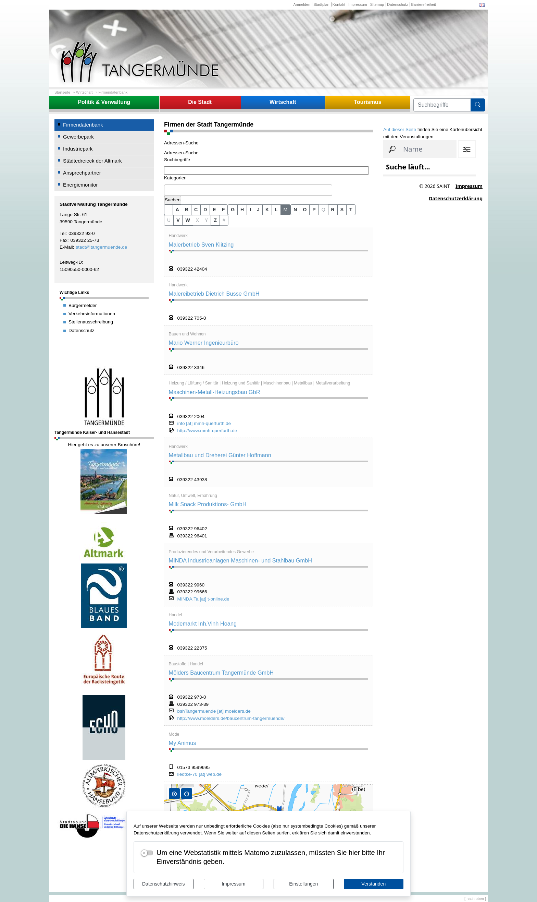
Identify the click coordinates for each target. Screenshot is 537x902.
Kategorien (175, 177)
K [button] (267, 209)
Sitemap (377, 4)
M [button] (286, 209)
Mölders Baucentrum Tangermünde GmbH (221, 672)
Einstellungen (303, 884)
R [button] (333, 209)
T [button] (350, 209)
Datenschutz (397, 4)
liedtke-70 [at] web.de (199, 774)
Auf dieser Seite (399, 129)
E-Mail (66, 247)
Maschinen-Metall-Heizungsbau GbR (214, 392)
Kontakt (339, 4)
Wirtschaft (84, 92)
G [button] (233, 209)
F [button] (223, 209)
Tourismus (367, 102)
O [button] (305, 209)
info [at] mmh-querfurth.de (204, 423)
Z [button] (215, 220)
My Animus (182, 743)
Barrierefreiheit (423, 4)
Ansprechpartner (82, 173)
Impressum (233, 884)
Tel (62, 233)
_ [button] (168, 209)
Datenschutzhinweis (163, 884)
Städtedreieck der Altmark (92, 161)
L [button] (276, 209)
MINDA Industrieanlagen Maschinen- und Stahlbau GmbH (240, 560)
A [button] (177, 209)
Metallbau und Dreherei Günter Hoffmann (220, 455)
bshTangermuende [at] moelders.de (214, 711)
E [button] (214, 209)
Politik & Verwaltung (104, 102)
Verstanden (373, 884)
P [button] (313, 209)
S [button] (342, 209)
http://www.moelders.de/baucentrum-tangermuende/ (231, 718)
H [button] (242, 209)
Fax (63, 240)
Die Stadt (200, 102)
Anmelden (301, 4)
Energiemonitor (80, 185)
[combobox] (248, 190)
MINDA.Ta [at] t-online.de (203, 599)
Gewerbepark (78, 137)
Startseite (62, 92)
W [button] (187, 220)
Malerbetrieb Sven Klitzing (201, 244)
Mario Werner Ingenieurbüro (204, 343)
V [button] (177, 220)
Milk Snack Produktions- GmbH (208, 504)
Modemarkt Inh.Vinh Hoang (203, 623)
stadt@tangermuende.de (101, 247)
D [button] (205, 209)
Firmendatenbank (113, 92)
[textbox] (168, 190)
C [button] (196, 209)
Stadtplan (321, 4)
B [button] (186, 209)
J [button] (258, 209)
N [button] (295, 209)
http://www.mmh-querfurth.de (207, 430)
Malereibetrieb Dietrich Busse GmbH (214, 293)
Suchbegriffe (177, 159)
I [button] (250, 209)
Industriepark (78, 149)
